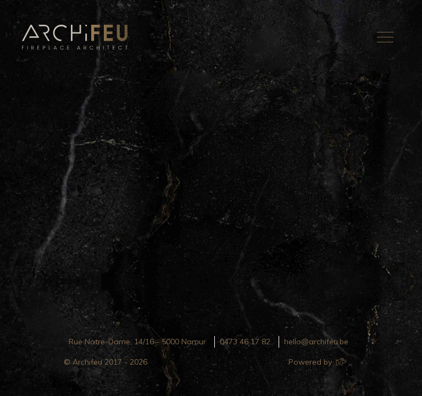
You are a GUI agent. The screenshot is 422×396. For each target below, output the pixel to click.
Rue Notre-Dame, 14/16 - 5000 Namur (137, 341)
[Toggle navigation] (385, 37)
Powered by (316, 362)
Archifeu (77, 37)
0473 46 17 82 (245, 341)
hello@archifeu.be (316, 341)
